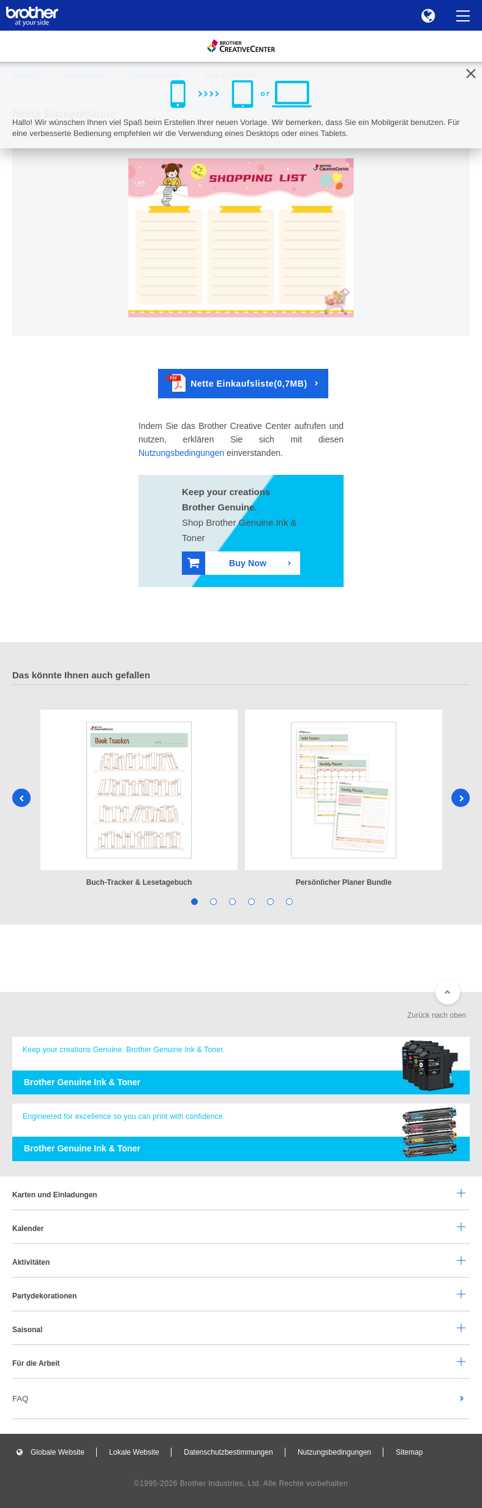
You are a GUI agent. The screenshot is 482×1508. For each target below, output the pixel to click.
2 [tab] (212, 901)
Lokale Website (134, 1452)
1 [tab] (193, 901)
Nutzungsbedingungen (181, 453)
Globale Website (58, 1452)
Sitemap (409, 1452)
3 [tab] (231, 901)
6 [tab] (288, 901)
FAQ (20, 1398)
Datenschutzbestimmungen (228, 1452)
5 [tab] (269, 901)
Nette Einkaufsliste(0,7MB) (237, 383)
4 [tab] (250, 901)
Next (460, 798)
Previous (21, 798)
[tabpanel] (139, 799)
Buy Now (226, 563)
